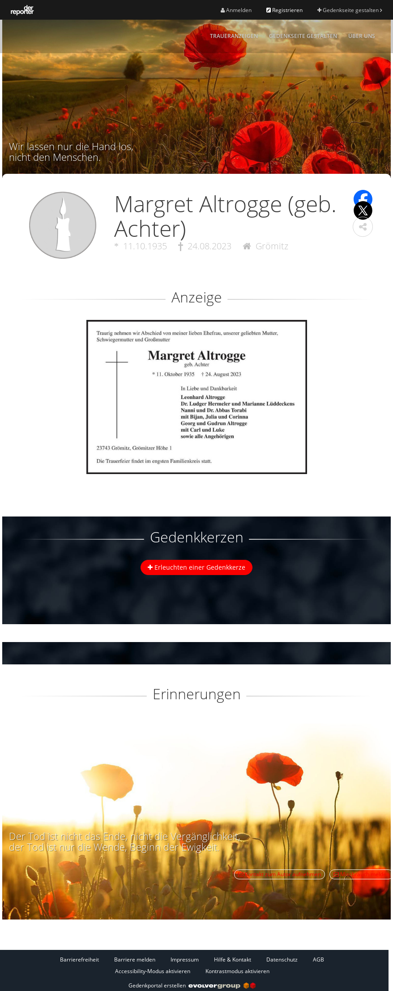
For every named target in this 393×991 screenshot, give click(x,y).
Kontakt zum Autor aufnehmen (279, 874)
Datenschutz (282, 959)
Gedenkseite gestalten (349, 10)
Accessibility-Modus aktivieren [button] (152, 971)
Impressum (185, 959)
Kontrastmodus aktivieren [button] (237, 971)
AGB (318, 959)
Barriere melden (134, 959)
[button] (363, 227)
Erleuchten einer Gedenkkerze (196, 567)
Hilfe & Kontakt (232, 959)
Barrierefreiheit (79, 959)
